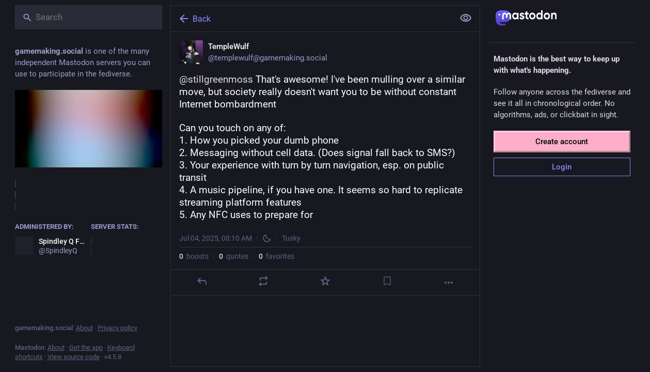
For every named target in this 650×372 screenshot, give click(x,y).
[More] (448, 282)
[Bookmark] (387, 281)
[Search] (88, 17)
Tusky (291, 238)
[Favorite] (325, 281)
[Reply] (201, 281)
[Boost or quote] (263, 281)
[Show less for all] (466, 18)
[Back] (311, 19)
